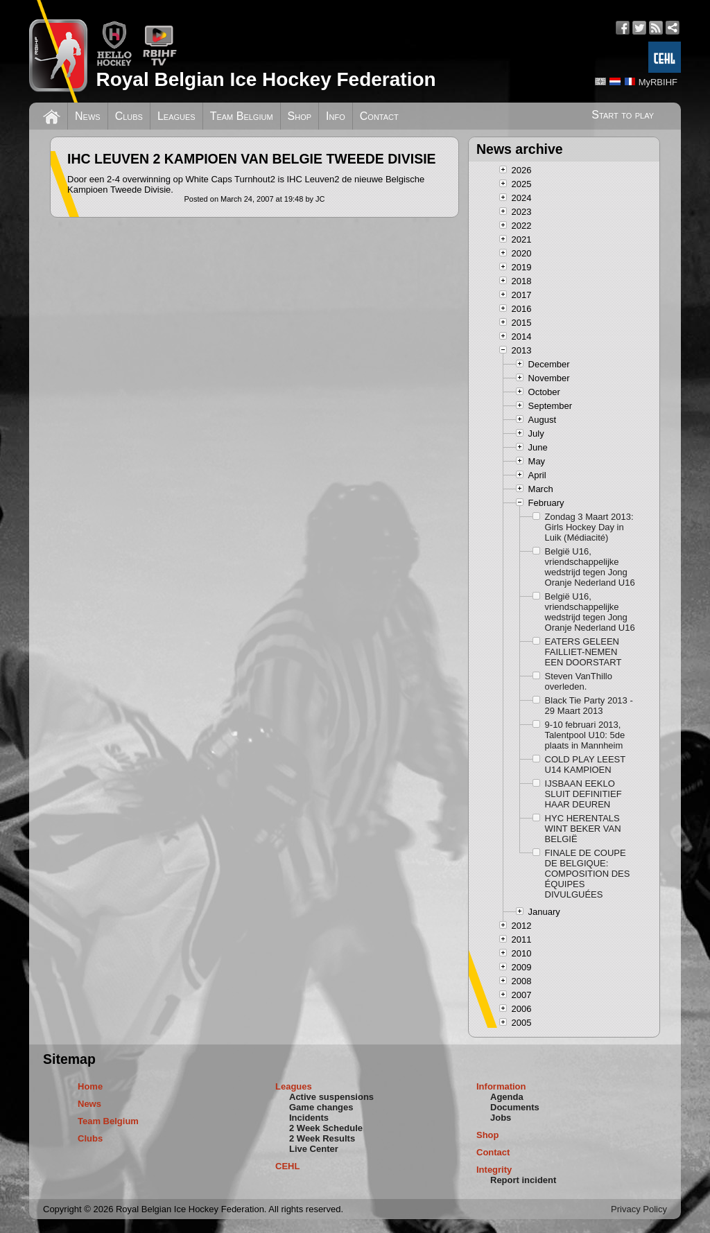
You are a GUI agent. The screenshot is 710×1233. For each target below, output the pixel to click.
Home (90, 1086)
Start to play (622, 115)
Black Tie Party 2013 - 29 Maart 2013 (589, 705)
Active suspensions (331, 1097)
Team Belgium (241, 116)
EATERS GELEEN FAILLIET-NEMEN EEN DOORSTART (583, 651)
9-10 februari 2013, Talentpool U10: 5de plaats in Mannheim (585, 735)
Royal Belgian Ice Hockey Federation (265, 79)
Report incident (523, 1180)
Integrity (494, 1169)
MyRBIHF (658, 82)
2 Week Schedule (326, 1128)
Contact (379, 116)
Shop (300, 116)
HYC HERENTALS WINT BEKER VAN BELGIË (583, 828)
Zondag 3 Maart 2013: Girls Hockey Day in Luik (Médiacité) (589, 527)
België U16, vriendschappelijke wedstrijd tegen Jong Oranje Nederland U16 (590, 567)
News (88, 116)
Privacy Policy (639, 1209)
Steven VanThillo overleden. (578, 681)
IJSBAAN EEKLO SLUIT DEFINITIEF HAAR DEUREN (583, 794)
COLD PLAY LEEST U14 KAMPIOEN (585, 764)
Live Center (313, 1149)
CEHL (287, 1166)
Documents (514, 1107)
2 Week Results (322, 1138)
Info (335, 116)
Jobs (500, 1117)
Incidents (309, 1117)
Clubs (129, 116)
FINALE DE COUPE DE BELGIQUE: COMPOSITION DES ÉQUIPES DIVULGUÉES (587, 874)
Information (501, 1086)
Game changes (321, 1107)
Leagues (176, 116)
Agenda (506, 1097)
